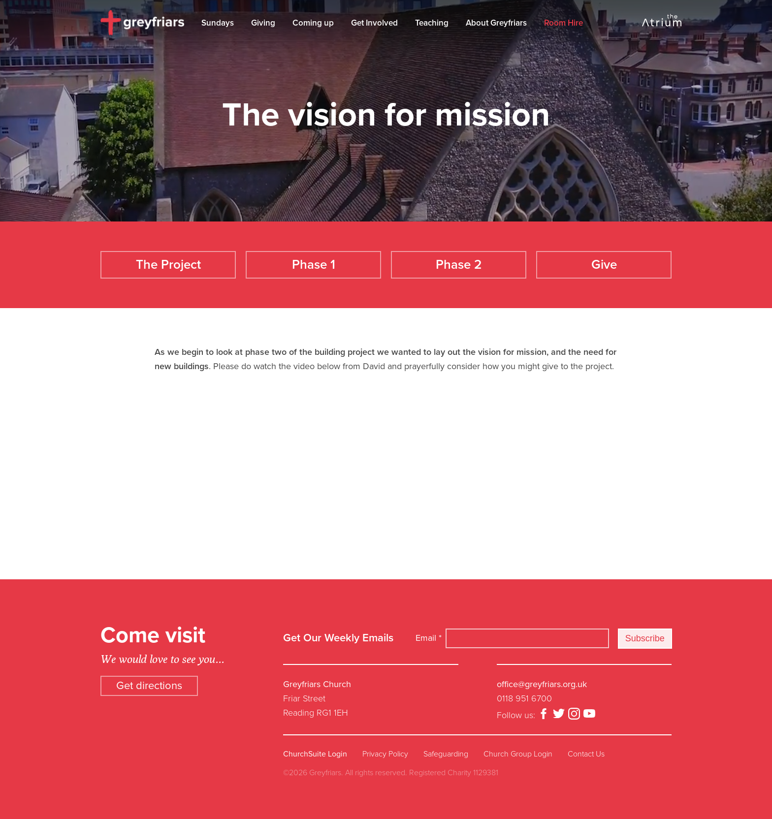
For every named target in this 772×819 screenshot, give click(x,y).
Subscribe (645, 638)
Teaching (432, 23)
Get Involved (374, 23)
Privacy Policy (385, 754)
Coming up (313, 23)
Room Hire (563, 23)
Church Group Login (517, 754)
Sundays (217, 23)
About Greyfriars (496, 23)
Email (429, 637)
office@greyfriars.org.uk (542, 684)
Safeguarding (445, 754)
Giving (263, 23)
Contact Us (586, 754)
